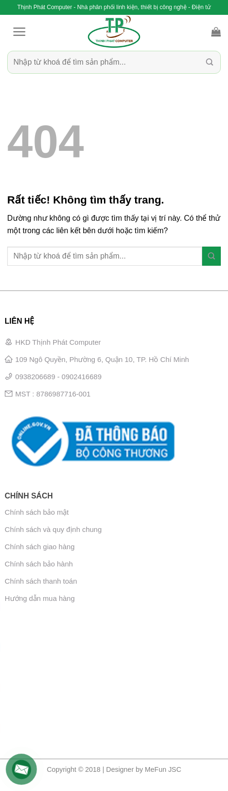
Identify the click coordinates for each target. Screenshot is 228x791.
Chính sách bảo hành (39, 564)
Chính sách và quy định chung (53, 529)
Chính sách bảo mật (37, 512)
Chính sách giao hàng (40, 546)
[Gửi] (209, 62)
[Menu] (19, 31)
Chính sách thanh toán (41, 581)
